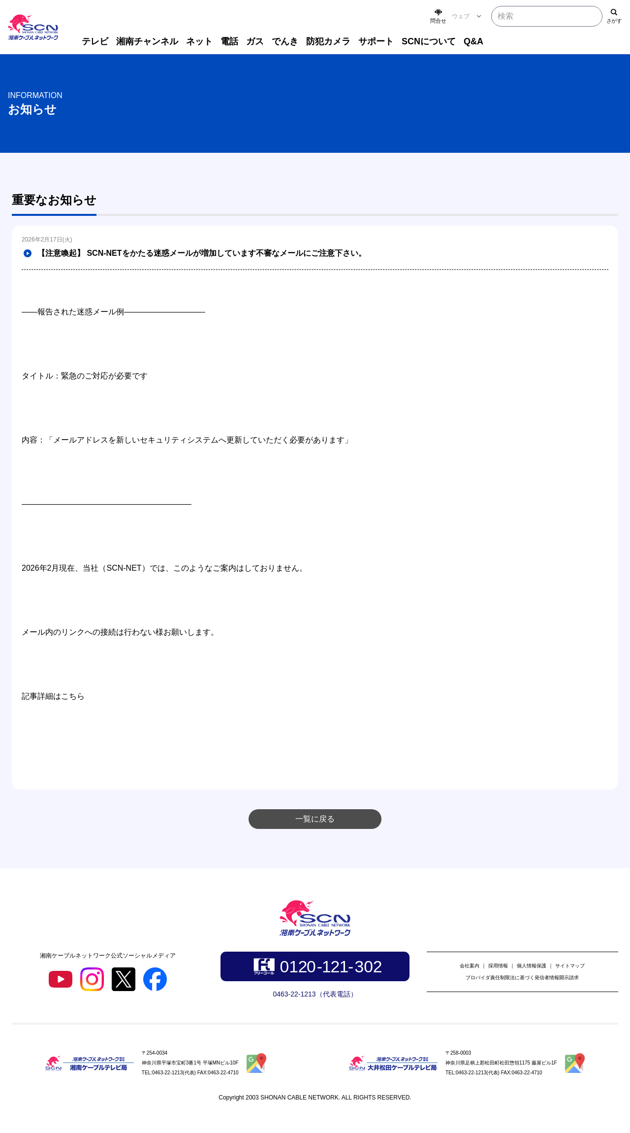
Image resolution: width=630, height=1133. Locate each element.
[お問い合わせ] (438, 16)
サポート (376, 41)
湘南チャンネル (147, 41)
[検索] (614, 16)
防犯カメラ (328, 41)
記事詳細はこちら (53, 696)
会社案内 (469, 965)
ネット (199, 41)
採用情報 (498, 965)
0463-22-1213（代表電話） (315, 994)
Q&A (473, 41)
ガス (255, 41)
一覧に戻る (315, 819)
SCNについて (429, 41)
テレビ (95, 41)
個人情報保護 (531, 965)
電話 (229, 41)
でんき (285, 41)
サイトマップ (570, 965)
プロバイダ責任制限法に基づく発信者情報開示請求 (522, 977)
